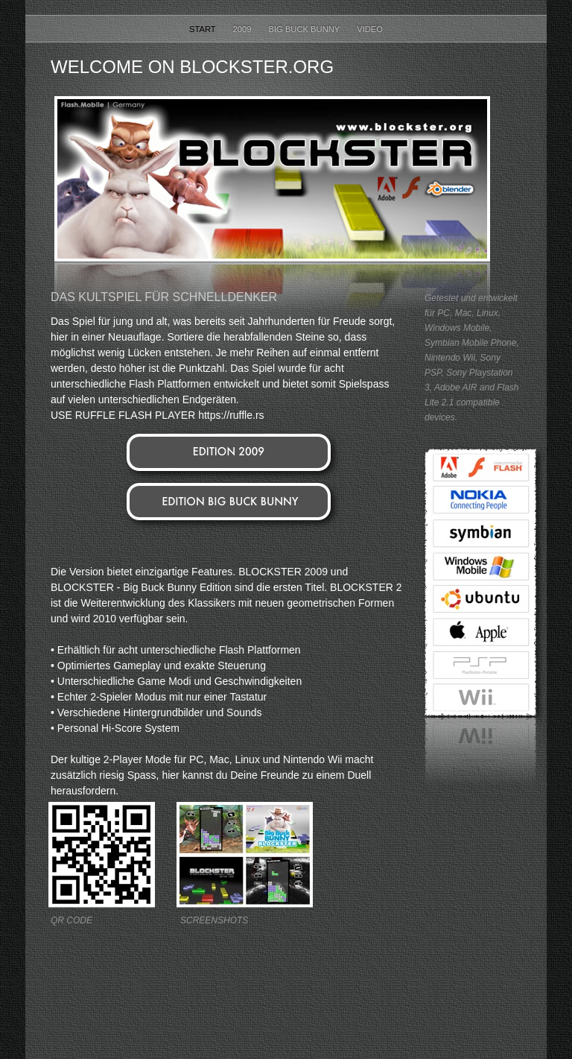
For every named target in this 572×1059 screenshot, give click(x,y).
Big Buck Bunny (306, 29)
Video (370, 29)
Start (203, 29)
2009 (243, 29)
